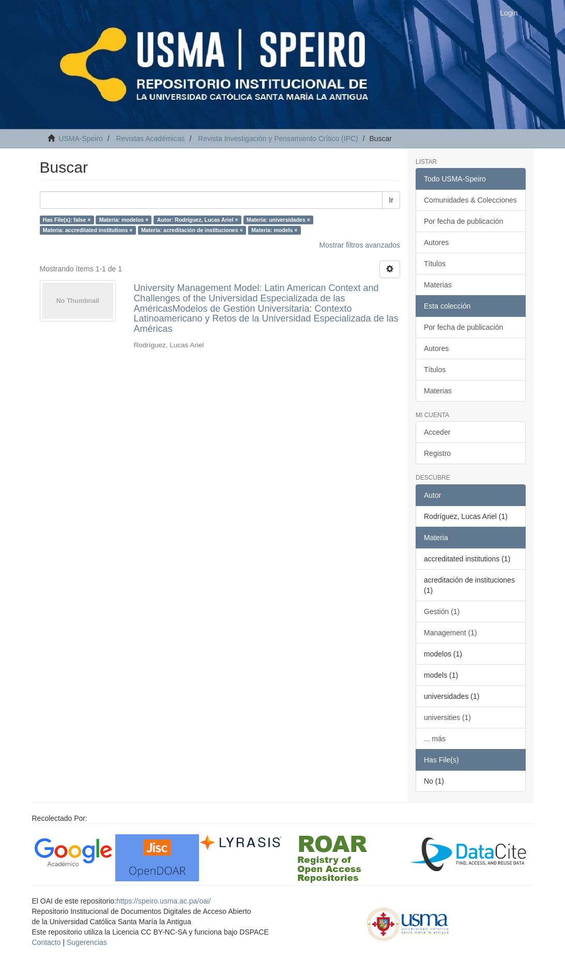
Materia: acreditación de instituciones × (192, 230)
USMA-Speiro (80, 138)
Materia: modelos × (123, 220)
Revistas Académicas (150, 138)
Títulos (435, 263)
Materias (438, 285)
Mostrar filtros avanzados (359, 245)
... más (435, 739)
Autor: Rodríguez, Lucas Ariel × (197, 220)
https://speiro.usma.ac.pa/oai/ (163, 901)
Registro (437, 453)
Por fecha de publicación (463, 221)
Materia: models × (274, 230)
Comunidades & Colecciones (470, 200)
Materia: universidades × (278, 220)
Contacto (46, 942)
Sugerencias (87, 942)
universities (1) (447, 717)
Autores (436, 242)
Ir (391, 200)
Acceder (437, 432)
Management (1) (450, 633)
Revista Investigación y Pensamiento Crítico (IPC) (278, 138)
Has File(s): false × (67, 220)
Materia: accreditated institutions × (88, 230)
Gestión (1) (442, 611)
